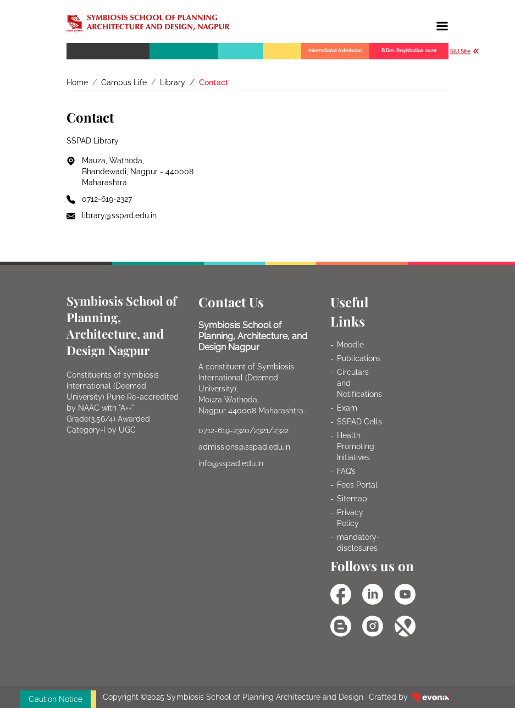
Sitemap (352, 498)
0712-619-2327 (107, 199)
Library (172, 82)
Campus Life (124, 82)
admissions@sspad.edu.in (244, 446)
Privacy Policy (350, 518)
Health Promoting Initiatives (355, 446)
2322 (281, 430)
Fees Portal (357, 484)
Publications (359, 358)
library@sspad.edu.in (119, 215)
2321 (261, 430)
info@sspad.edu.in (231, 463)
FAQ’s (346, 471)
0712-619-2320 (224, 430)
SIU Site (465, 51)
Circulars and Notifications (359, 383)
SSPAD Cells (359, 421)
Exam (347, 407)
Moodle (350, 344)
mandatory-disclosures (358, 542)
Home (77, 82)
